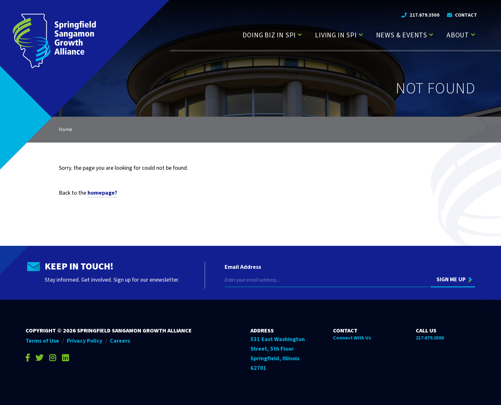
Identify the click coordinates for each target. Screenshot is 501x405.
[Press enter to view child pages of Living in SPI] (361, 34)
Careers (120, 341)
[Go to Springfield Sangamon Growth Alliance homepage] (54, 41)
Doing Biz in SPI (269, 35)
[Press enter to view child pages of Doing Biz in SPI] (300, 34)
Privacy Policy (84, 341)
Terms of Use (42, 341)
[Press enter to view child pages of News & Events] (431, 34)
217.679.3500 (424, 15)
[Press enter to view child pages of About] (473, 34)
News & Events (401, 35)
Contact (466, 15)
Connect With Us (352, 337)
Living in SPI (336, 35)
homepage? (102, 193)
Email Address (243, 267)
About (457, 35)
